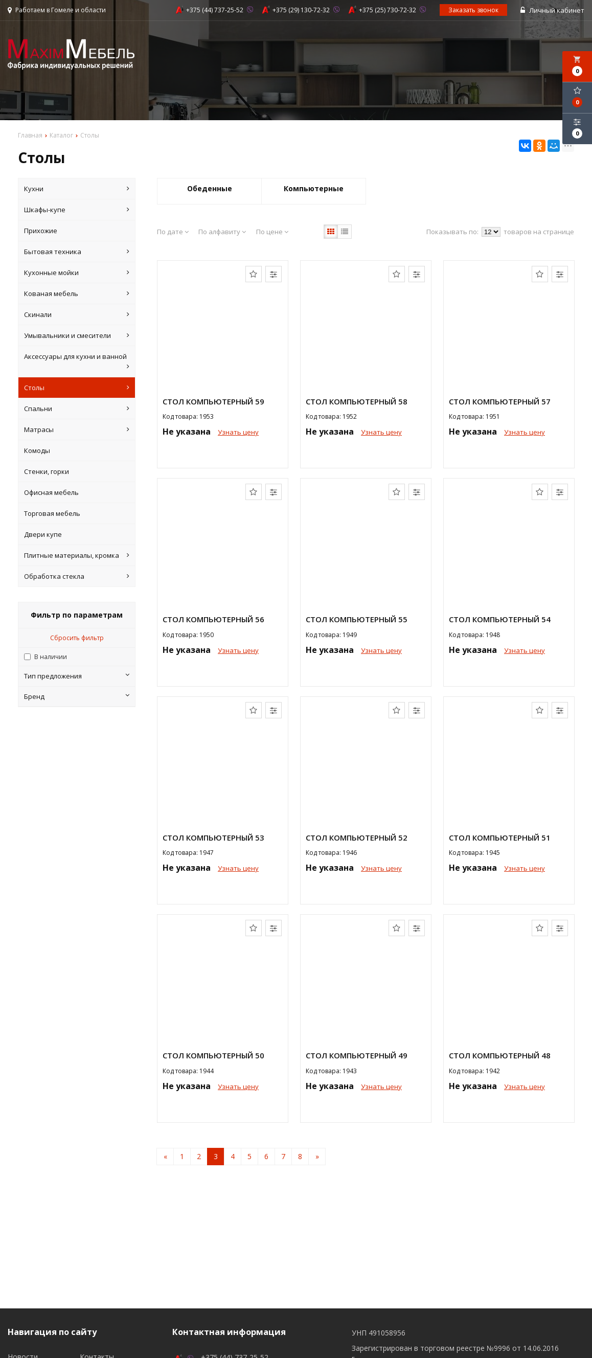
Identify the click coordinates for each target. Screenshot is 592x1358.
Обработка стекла (76, 576)
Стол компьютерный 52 (356, 837)
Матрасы (76, 429)
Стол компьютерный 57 (500, 401)
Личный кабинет (552, 10)
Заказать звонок (473, 10)
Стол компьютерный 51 (500, 837)
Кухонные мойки (76, 272)
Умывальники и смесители (76, 335)
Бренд (76, 696)
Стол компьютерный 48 (500, 1055)
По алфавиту (222, 231)
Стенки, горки (46, 471)
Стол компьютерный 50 (213, 1055)
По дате (173, 231)
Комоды (37, 450)
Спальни (76, 408)
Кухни (76, 189)
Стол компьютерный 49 (356, 1055)
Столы (76, 387)
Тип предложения (76, 676)
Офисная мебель (51, 492)
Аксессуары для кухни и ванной (76, 362)
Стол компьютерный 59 (213, 401)
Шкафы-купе (76, 210)
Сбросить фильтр (77, 637)
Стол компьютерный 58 (356, 401)
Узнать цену (238, 432)
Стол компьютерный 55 (356, 619)
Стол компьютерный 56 (213, 619)
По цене (272, 231)
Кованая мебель (76, 293)
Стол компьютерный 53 (213, 837)
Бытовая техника (76, 251)
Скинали (76, 314)
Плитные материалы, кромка (76, 555)
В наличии (50, 657)
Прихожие (40, 230)
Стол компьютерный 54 (500, 619)
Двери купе (43, 534)
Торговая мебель (52, 513)
